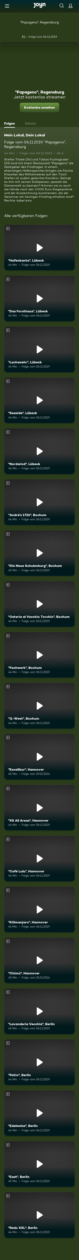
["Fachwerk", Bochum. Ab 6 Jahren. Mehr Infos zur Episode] (39, 655)
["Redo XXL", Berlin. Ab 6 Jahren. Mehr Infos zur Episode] (39, 1215)
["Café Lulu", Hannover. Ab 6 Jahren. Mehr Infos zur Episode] (39, 859)
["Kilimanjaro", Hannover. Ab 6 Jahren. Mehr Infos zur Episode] (39, 909)
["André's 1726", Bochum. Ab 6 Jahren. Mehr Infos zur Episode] (39, 502)
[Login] (70, 5)
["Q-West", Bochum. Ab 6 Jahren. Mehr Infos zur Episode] (39, 706)
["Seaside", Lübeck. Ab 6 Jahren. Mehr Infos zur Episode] (39, 400)
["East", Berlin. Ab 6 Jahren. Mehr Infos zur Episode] (39, 1164)
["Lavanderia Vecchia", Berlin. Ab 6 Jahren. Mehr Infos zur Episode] (39, 1011)
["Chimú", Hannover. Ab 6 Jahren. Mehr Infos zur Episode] (39, 960)
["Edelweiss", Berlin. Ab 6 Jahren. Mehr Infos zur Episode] (39, 1113)
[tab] (10, 124)
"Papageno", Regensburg (39, 22)
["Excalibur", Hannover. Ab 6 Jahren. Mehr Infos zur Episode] (39, 757)
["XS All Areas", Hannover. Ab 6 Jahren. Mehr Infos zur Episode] (39, 808)
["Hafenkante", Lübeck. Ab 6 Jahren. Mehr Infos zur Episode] (39, 248)
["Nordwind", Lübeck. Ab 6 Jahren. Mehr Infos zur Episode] (39, 451)
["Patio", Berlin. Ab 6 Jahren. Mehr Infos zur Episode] (39, 1062)
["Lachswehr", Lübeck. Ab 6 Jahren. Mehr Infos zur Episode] (39, 349)
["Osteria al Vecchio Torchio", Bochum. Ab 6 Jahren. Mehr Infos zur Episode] (39, 604)
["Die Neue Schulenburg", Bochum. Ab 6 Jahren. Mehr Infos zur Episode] (39, 553)
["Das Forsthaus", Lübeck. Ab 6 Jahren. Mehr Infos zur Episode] (39, 298)
